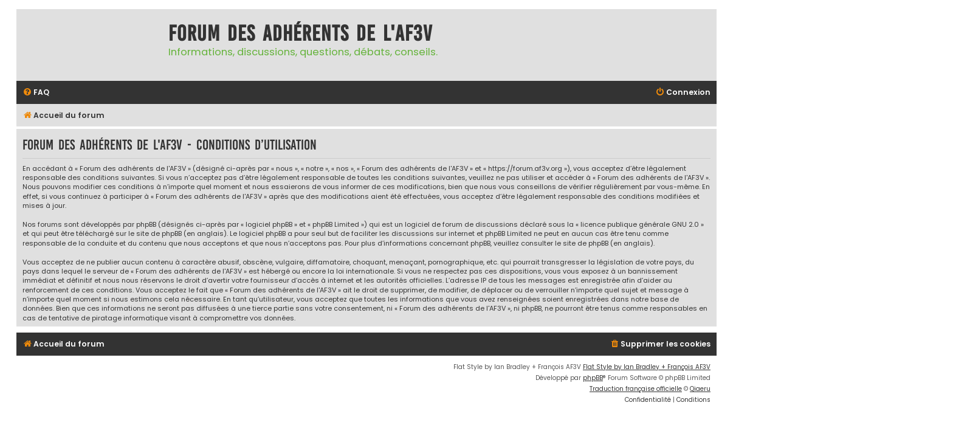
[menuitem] (35, 93)
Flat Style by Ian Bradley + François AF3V (646, 366)
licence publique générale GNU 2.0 (639, 224)
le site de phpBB (155, 233)
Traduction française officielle (636, 388)
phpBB (593, 377)
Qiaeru (700, 388)
